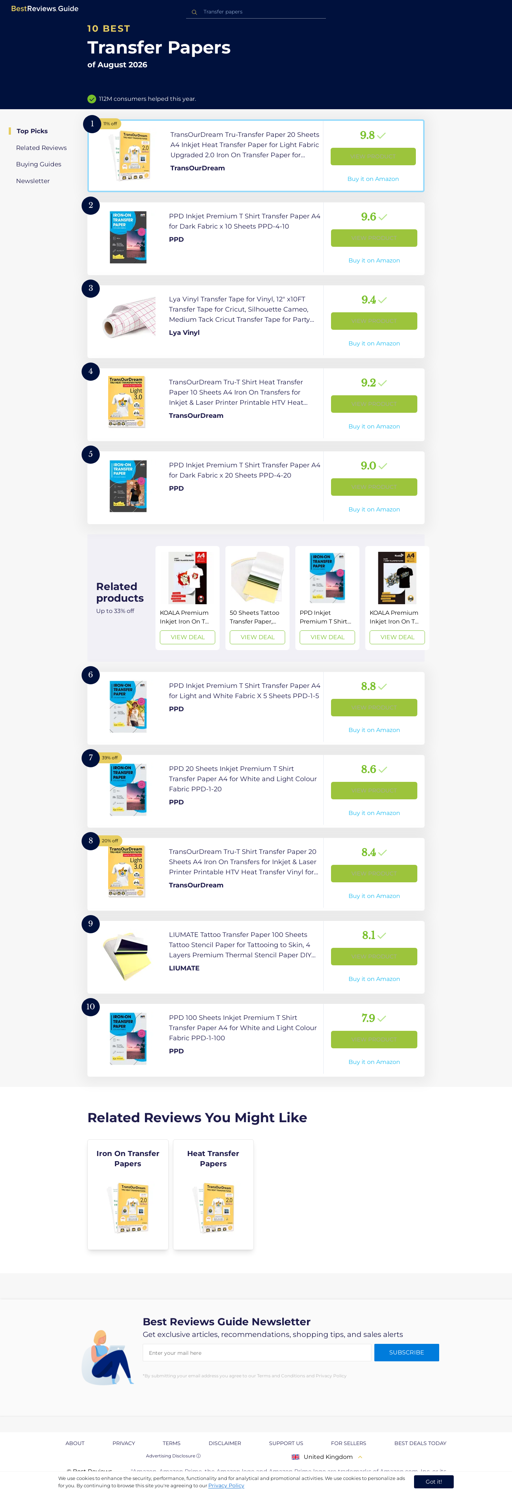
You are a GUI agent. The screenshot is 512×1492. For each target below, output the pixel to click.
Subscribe (406, 1352)
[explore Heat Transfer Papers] (213, 1194)
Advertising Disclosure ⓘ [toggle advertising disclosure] (173, 1456)
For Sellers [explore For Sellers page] (348, 1443)
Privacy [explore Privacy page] (124, 1443)
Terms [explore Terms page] (172, 1443)
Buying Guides (38, 164)
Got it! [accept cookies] (434, 1481)
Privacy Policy (226, 1485)
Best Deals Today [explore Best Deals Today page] (420, 1443)
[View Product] (256, 155)
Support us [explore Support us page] (286, 1443)
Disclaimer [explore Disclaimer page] (225, 1443)
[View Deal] (187, 598)
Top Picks (32, 131)
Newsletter (33, 181)
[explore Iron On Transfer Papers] (128, 1194)
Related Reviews (41, 147)
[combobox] (256, 12)
